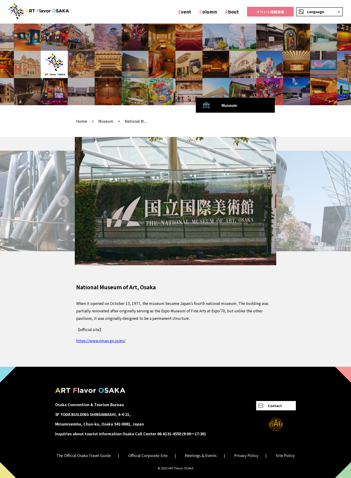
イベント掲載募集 (270, 11)
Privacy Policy (246, 455)
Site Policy (285, 455)
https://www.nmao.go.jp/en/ (100, 340)
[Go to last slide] (63, 201)
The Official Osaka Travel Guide (83, 455)
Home (81, 121)
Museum (105, 121)
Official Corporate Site (148, 455)
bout (232, 11)
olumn (208, 11)
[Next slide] (288, 201)
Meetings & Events (201, 455)
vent (184, 11)
